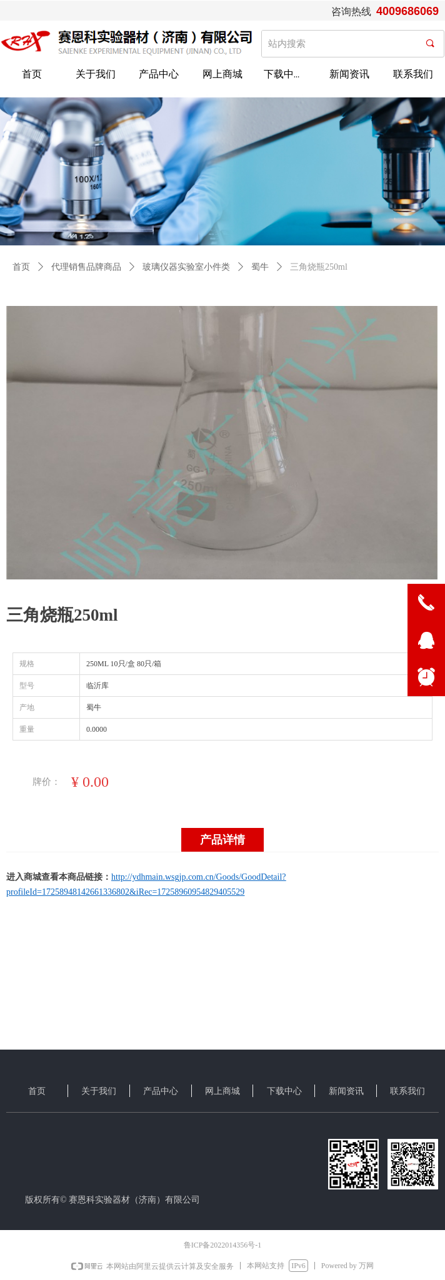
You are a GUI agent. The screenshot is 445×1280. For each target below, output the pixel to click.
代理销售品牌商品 (86, 267)
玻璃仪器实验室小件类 (186, 267)
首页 (21, 267)
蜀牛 (260, 267)
